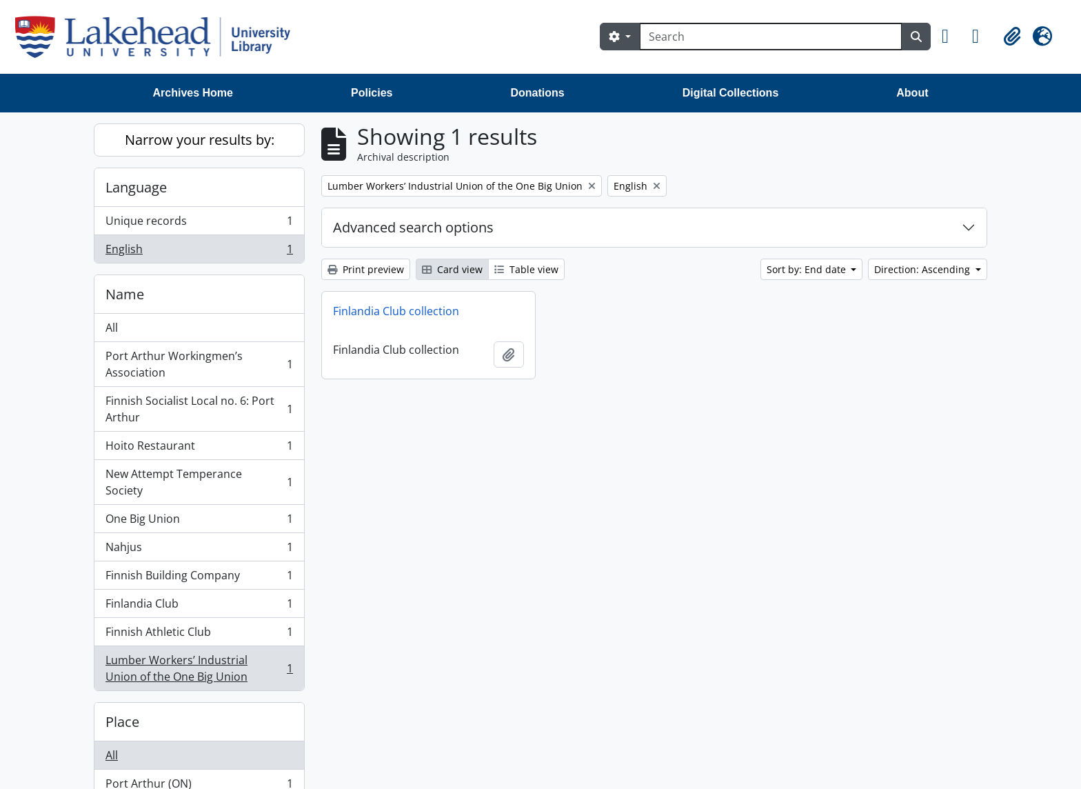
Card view (452, 269)
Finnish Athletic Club (199, 634)
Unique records (199, 223)
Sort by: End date (808, 269)
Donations (537, 93)
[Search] (770, 36)
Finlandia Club (199, 606)
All (111, 327)
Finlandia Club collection (396, 311)
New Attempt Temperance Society (199, 482)
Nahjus (199, 550)
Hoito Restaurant (199, 448)
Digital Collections (731, 93)
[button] (951, 36)
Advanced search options (413, 227)
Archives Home (193, 93)
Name (124, 294)
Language (136, 187)
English (199, 252)
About (912, 93)
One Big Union (199, 521)
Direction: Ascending (923, 269)
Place (122, 721)
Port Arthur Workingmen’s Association (199, 364)
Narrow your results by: (199, 139)
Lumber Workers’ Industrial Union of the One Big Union (199, 668)
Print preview (365, 269)
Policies (371, 93)
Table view (526, 269)
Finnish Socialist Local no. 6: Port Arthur (199, 409)
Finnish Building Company (199, 578)
